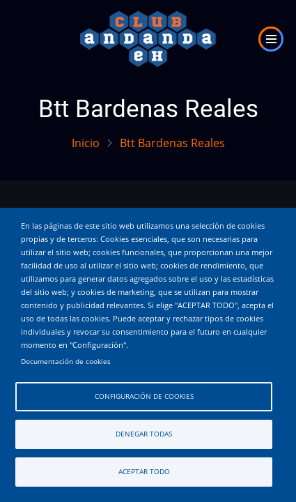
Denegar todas (144, 434)
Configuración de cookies (144, 396)
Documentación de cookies (66, 361)
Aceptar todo (144, 471)
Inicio (86, 143)
